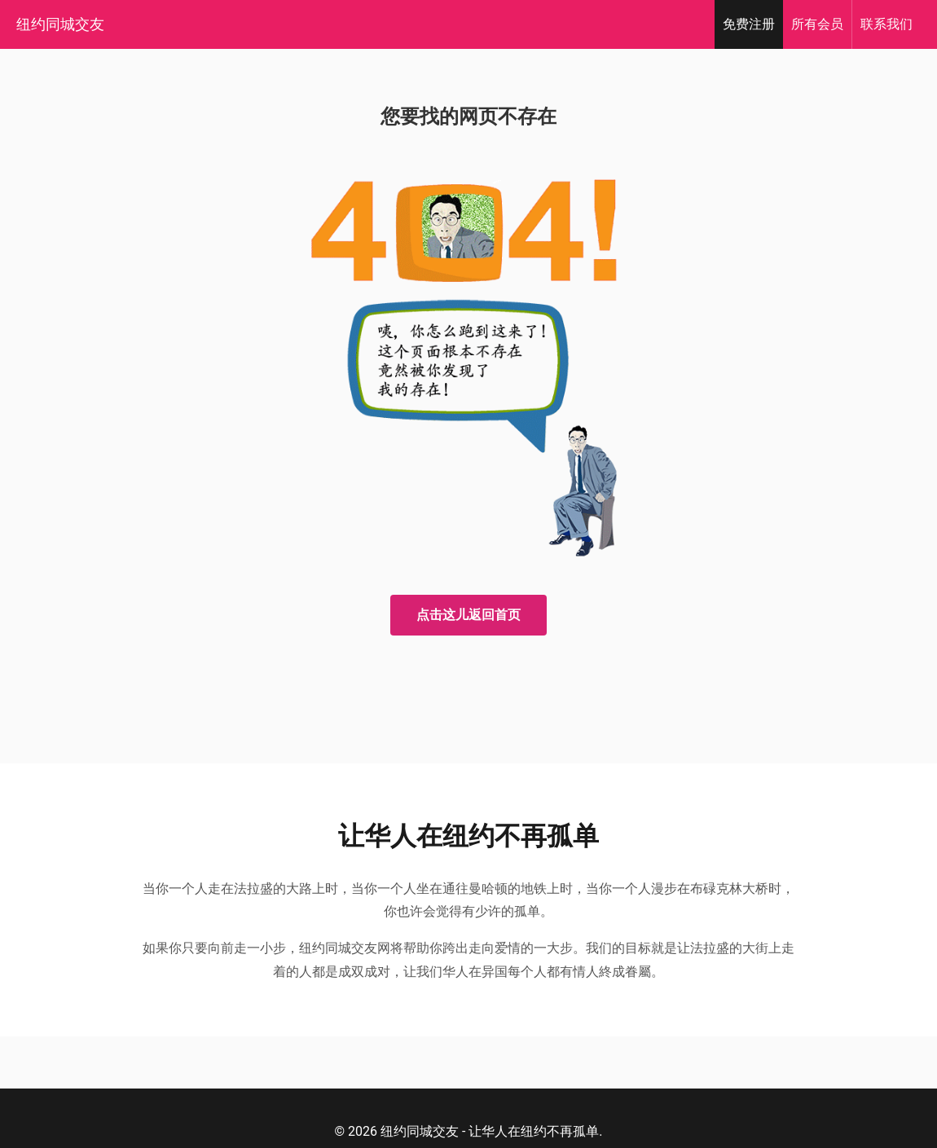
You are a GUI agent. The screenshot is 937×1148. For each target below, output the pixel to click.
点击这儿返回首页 (468, 614)
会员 (817, 24)
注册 (749, 24)
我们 (886, 24)
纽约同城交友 (60, 24)
